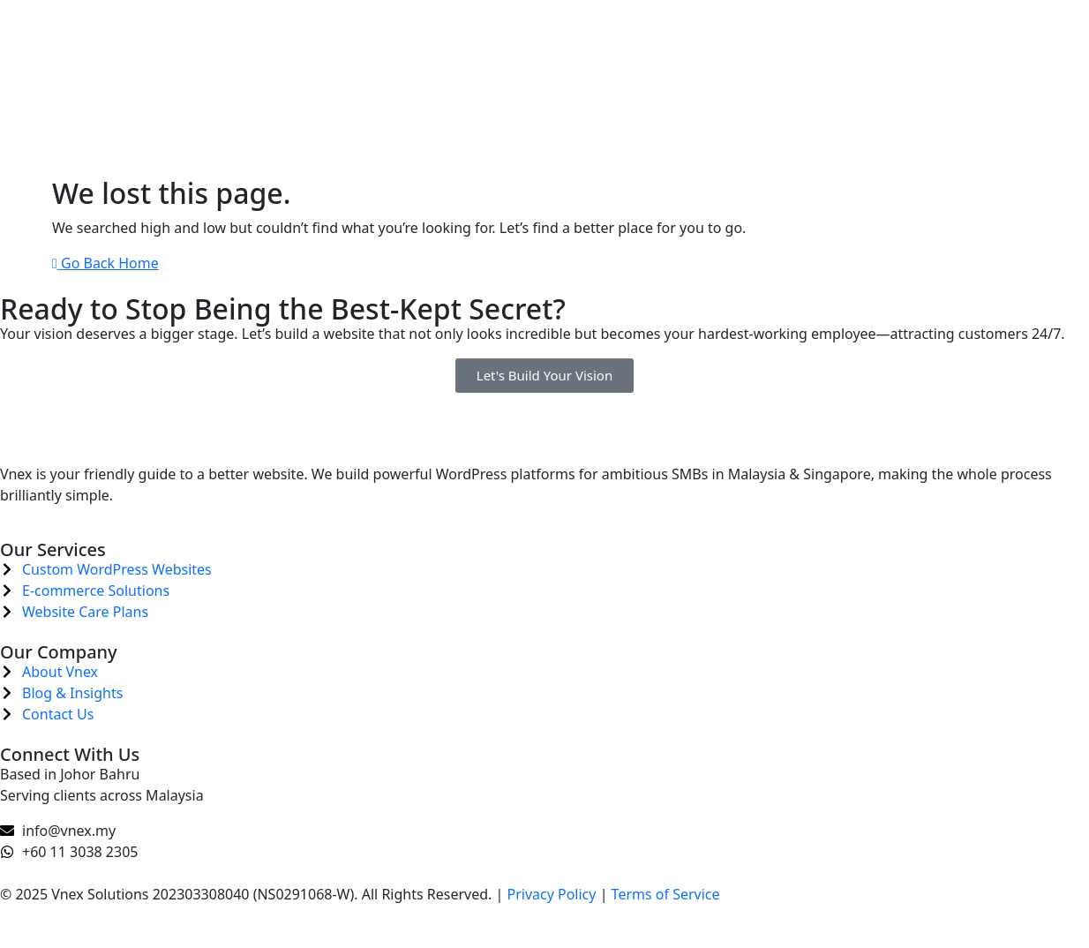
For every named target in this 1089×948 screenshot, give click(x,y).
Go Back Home (105, 263)
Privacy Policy (551, 894)
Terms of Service (666, 894)
